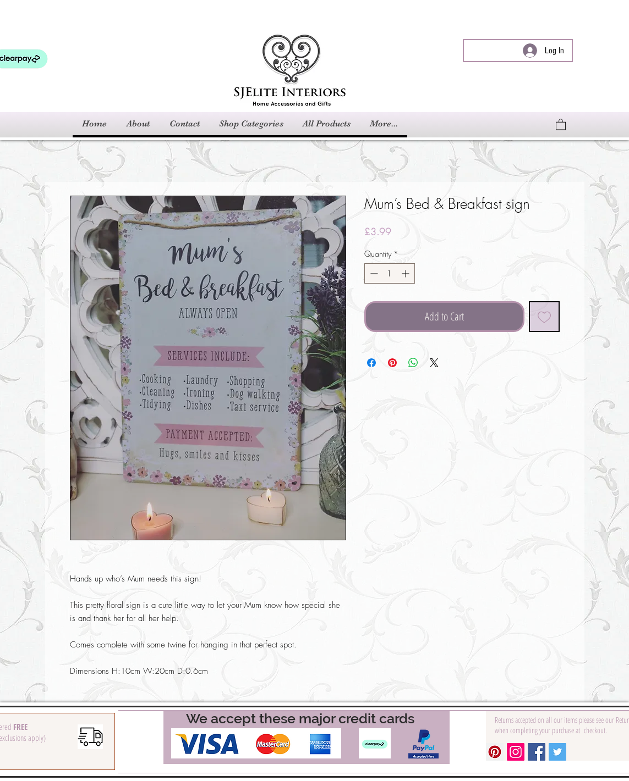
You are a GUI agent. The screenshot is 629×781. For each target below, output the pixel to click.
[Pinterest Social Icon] (495, 752)
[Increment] (406, 273)
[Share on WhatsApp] (413, 362)
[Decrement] (373, 273)
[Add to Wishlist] (544, 316)
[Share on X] (434, 362)
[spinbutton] (390, 273)
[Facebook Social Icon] (536, 752)
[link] (561, 124)
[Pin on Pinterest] (392, 362)
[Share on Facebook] (371, 362)
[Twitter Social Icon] (557, 752)
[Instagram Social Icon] (515, 752)
